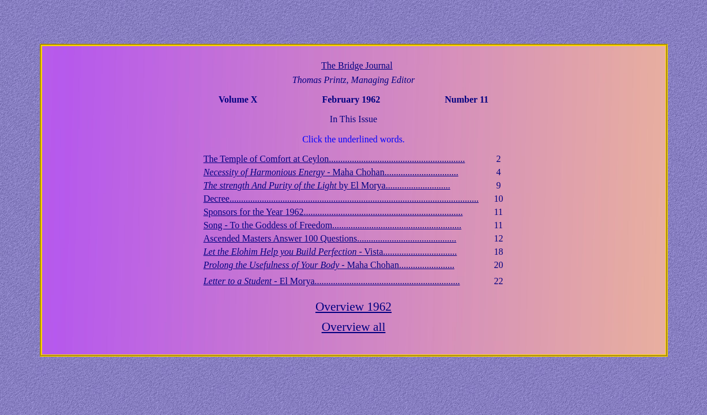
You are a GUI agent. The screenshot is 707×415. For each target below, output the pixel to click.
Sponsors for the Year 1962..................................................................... (333, 212)
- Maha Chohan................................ (331, 172)
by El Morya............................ (327, 185)
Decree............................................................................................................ (341, 198)
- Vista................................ (330, 251)
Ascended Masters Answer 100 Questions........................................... (330, 238)
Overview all (354, 327)
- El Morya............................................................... (332, 281)
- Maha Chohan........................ (329, 265)
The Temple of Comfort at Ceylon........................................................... (334, 159)
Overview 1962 (353, 307)
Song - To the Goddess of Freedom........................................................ (332, 225)
